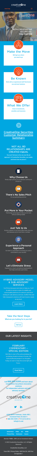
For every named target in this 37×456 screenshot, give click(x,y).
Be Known (18, 78)
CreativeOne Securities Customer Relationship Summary (18, 134)
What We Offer (18, 105)
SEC (22, 431)
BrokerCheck (10, 431)
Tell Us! (18, 325)
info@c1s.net (18, 421)
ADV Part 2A (23, 451)
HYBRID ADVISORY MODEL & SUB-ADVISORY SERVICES (18, 282)
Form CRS (7, 451)
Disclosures (19, 434)
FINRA (17, 431)
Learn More (18, 304)
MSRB (26, 431)
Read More (18, 371)
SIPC (15, 438)
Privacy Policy (10, 434)
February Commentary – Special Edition (18, 349)
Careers (26, 434)
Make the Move (18, 51)
